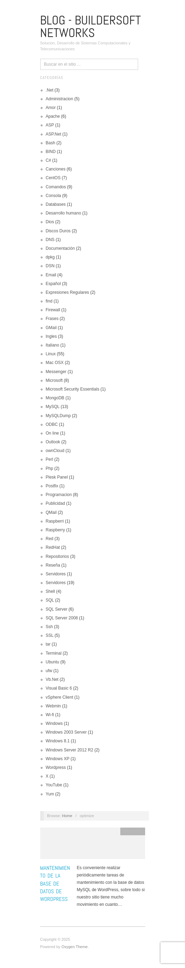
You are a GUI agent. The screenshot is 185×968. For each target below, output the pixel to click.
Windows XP (58, 758)
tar (48, 644)
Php (49, 468)
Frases (52, 318)
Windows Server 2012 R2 (69, 750)
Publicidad (55, 503)
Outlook (53, 441)
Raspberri (55, 521)
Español (53, 283)
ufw (49, 670)
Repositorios (57, 556)
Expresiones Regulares (67, 292)
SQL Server (56, 609)
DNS (50, 239)
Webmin (53, 706)
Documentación (60, 248)
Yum (50, 794)
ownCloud (55, 450)
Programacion (59, 494)
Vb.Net (52, 679)
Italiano (52, 345)
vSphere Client (59, 697)
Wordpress (56, 767)
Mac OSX (55, 362)
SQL (50, 600)
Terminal (54, 653)
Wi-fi (50, 714)
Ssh (49, 626)
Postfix (52, 485)
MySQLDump (58, 415)
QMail (51, 512)
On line (52, 433)
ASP (50, 125)
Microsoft (54, 380)
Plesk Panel (57, 477)
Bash (50, 142)
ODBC (52, 424)
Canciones (56, 169)
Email (51, 274)
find (49, 301)
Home (67, 816)
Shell (50, 591)
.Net (50, 90)
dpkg (50, 257)
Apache (53, 116)
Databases (56, 204)
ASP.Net (53, 134)
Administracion (59, 98)
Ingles (51, 336)
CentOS (53, 177)
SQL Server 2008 (62, 618)
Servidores (56, 574)
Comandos (56, 186)
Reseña (53, 565)
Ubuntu (52, 662)
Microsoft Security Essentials (72, 389)
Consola (53, 195)
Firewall (53, 309)
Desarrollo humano (63, 213)
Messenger (56, 371)
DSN (50, 265)
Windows (54, 723)
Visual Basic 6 (59, 688)
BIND (51, 151)
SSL (50, 635)
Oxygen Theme (75, 947)
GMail (51, 327)
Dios (50, 221)
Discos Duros (58, 230)
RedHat (53, 547)
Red (50, 538)
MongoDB (55, 397)
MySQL (53, 406)
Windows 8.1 (58, 740)
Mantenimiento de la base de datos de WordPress (55, 883)
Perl (49, 459)
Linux (51, 353)
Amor (51, 107)
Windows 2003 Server (66, 732)
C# (48, 160)
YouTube (54, 785)
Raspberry (55, 529)
